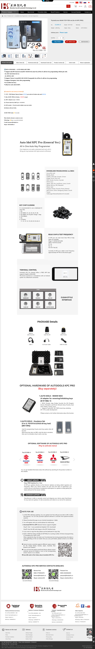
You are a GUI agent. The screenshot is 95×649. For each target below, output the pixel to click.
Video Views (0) (20, 62)
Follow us (48, 632)
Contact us (88, 12)
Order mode (72, 62)
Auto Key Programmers (33, 16)
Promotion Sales (42, 12)
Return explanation (85, 62)
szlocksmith (80, 617)
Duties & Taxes (29, 638)
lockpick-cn (11, 617)
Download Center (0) (46, 62)
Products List (10, 16)
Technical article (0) (33, 62)
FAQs (6, 634)
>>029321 (18, 99)
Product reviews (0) (59, 62)
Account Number (76, 12)
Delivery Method (29, 636)
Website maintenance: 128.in (88, 646)
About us (68, 632)
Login (90, 5)
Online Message (49, 638)
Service (65, 12)
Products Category (9, 12)
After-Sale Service (49, 634)
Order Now (7, 632)
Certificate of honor (70, 635)
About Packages (29, 634)
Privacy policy (49, 636)
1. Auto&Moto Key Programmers (20, 16)
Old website (71, 2)
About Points (8, 638)
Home (22, 12)
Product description (7, 62)
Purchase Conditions (9, 636)
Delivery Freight (29, 632)
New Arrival (31, 12)
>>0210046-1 (22, 102)
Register (90, 7)
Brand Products (55, 12)
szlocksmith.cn (58, 617)
